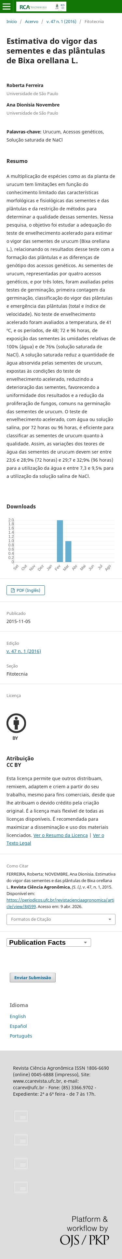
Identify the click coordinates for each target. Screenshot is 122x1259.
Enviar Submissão (32, 977)
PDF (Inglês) (28, 590)
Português (21, 1036)
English (18, 1016)
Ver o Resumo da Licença (61, 835)
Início (12, 21)
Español (18, 1026)
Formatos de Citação (31, 919)
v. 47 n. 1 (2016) (61, 21)
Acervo (31, 21)
